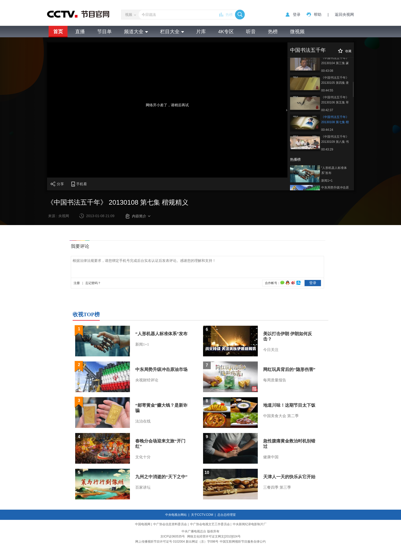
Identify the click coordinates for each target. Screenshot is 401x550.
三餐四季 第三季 (277, 487)
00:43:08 (327, 71)
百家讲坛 (143, 487)
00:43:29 (327, 149)
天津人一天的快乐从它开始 (289, 476)
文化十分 (143, 457)
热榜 (229, 15)
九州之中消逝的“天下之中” (161, 476)
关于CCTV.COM (202, 515)
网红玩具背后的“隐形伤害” (289, 369)
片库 (201, 31)
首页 (58, 31)
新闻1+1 (326, 180)
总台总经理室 (226, 515)
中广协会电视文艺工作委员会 (210, 524)
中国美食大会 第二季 (281, 416)
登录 (296, 14)
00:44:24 (327, 130)
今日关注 (271, 350)
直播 (80, 31)
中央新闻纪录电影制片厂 (249, 524)
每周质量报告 (274, 380)
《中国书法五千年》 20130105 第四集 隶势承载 (335, 80)
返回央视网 (344, 14)
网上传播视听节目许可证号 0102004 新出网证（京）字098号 (176, 541)
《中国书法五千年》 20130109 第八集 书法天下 (335, 139)
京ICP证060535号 (172, 536)
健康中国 (271, 457)
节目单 (104, 31)
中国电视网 (142, 524)
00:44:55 (327, 90)
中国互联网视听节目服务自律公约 (243, 541)
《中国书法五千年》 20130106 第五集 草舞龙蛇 (335, 100)
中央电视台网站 (176, 515)
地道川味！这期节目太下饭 (289, 405)
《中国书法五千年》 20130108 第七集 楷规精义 (335, 120)
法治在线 (143, 421)
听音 (251, 31)
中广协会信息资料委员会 (170, 524)
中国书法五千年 (308, 50)
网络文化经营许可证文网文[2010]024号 (214, 536)
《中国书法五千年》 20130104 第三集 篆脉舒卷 (335, 61)
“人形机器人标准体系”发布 (334, 170)
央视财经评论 (146, 380)
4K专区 (226, 31)
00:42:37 (327, 110)
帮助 (317, 14)
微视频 (297, 31)
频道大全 (136, 31)
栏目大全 (172, 31)
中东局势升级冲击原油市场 (335, 190)
